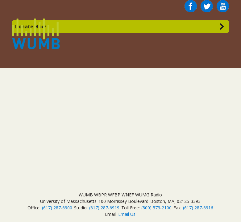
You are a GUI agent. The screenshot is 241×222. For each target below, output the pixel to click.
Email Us (126, 214)
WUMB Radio (29, 33)
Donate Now (30, 26)
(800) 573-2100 (156, 208)
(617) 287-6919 (104, 208)
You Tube (223, 6)
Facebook (191, 3)
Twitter (207, 3)
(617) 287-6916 (198, 208)
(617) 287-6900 (57, 208)
